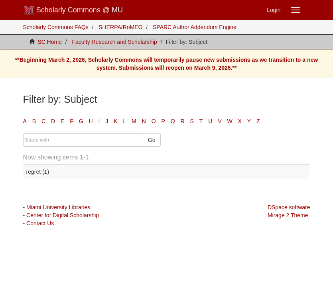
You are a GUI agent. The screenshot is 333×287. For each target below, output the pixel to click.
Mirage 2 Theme (288, 215)
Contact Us (40, 223)
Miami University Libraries (58, 207)
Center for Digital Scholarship (62, 215)
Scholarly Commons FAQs (56, 27)
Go (152, 140)
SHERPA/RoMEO (120, 27)
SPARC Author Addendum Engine (194, 27)
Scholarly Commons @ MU (73, 10)
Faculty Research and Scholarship (114, 42)
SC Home (49, 42)
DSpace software (289, 207)
